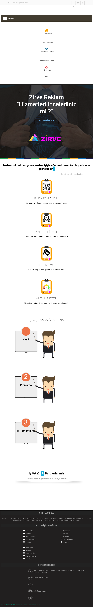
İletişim (28, 542)
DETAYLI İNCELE (46, 120)
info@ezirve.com (22, 3)
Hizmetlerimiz (31, 539)
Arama (46, 77)
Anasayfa (29, 531)
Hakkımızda (30, 536)
